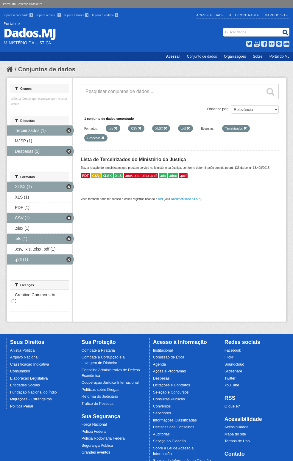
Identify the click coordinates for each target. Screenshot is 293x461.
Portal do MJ (279, 56)
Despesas (161, 378)
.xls (163, 176)
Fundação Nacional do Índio (33, 392)
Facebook (233, 350)
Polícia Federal (94, 431)
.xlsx (173, 176)
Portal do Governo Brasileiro (22, 4)
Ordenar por (217, 109)
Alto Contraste (244, 15)
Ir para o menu (49, 15)
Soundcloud (234, 364)
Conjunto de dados (202, 56)
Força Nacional (94, 424)
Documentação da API (186, 199)
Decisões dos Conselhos (173, 427)
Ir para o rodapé (105, 15)
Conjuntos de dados (46, 69)
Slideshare (233, 371)
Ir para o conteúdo (19, 15)
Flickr (229, 357)
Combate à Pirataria (98, 350)
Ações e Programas (169, 371)
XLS (118, 176)
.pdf (183, 176)
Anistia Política (22, 350)
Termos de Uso (237, 441)
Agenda (159, 364)
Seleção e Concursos (171, 392)
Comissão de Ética (168, 357)
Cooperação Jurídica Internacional (110, 382)
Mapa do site (235, 434)
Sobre (257, 56)
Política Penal (21, 406)
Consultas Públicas (169, 399)
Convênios (162, 406)
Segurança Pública (97, 445)
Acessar (173, 56)
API (160, 199)
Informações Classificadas (175, 420)
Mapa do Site (276, 15)
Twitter (230, 378)
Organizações (235, 56)
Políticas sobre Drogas (100, 390)
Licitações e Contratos (171, 385)
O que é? (232, 406)
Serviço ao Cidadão (169, 441)
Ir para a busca (77, 15)
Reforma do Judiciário (100, 396)
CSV (95, 176)
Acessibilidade (210, 15)
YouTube (232, 385)
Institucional (163, 350)
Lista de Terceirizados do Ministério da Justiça (133, 159)
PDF (85, 176)
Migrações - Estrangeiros (31, 399)
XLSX (107, 176)
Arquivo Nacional (24, 357)
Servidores (162, 413)
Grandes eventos (96, 452)
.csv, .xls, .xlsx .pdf (141, 176)
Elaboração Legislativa (29, 378)
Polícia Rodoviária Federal (104, 438)
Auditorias (161, 434)
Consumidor (20, 371)
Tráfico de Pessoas (97, 404)
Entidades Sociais (25, 385)
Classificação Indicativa (29, 364)
